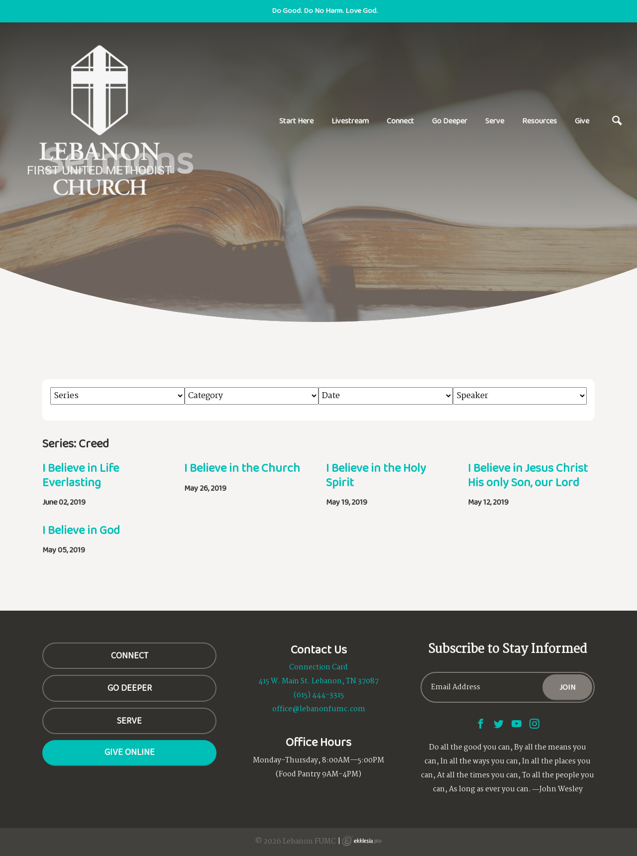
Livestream (350, 120)
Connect (400, 120)
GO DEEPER (129, 687)
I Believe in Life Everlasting (80, 475)
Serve (494, 120)
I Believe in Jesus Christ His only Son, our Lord (528, 475)
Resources (539, 120)
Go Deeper (449, 120)
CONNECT (129, 655)
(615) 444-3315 (319, 695)
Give (582, 120)
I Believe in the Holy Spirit (376, 475)
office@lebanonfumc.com (318, 709)
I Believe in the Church (242, 467)
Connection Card (318, 667)
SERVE (129, 720)
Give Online (130, 752)
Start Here (296, 120)
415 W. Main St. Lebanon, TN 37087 (318, 681)
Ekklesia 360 (362, 841)
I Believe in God (81, 529)
